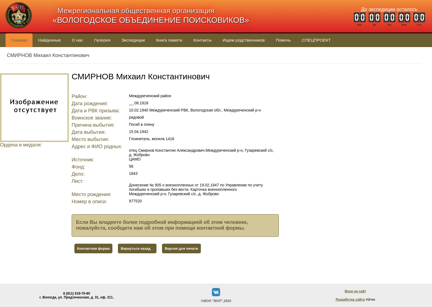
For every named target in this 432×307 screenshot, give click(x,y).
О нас (77, 40)
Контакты (202, 40)
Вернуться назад (135, 248)
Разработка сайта (350, 299)
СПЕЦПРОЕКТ (316, 40)
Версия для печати (181, 248)
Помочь (283, 40)
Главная (19, 40)
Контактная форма (93, 248)
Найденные (49, 40)
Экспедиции (133, 40)
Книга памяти (169, 40)
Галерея (102, 40)
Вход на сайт (355, 291)
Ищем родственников (244, 40)
